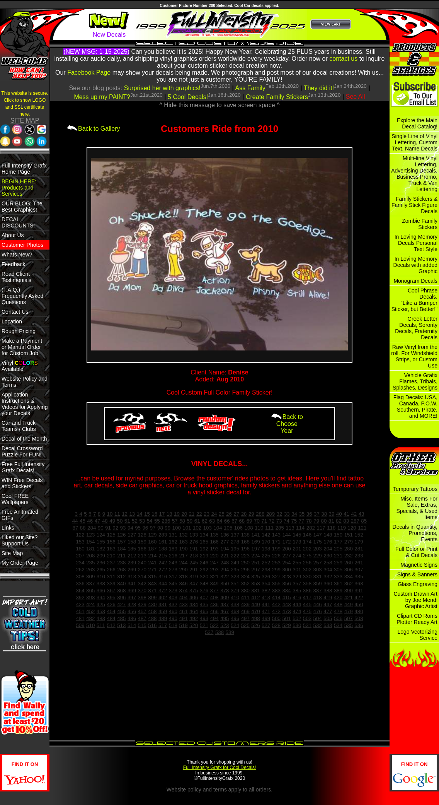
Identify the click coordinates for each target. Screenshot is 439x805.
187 (152, 549)
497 (245, 618)
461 (183, 611)
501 (286, 618)
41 (346, 514)
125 (111, 535)
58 (182, 521)
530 (297, 625)
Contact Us (15, 312)
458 (152, 611)
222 (235, 556)
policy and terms (207, 789)
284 (91, 528)
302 (307, 570)
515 (142, 625)
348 (204, 583)
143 (276, 535)
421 (348, 597)
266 (111, 570)
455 (121, 611)
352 (245, 583)
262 (80, 570)
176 (327, 542)
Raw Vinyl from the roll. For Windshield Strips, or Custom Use (414, 356)
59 (189, 521)
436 (214, 604)
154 (90, 542)
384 (286, 590)
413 (266, 597)
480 (358, 611)
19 (177, 514)
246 (204, 563)
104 (217, 528)
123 (90, 535)
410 (235, 597)
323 (235, 576)
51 (127, 521)
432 (173, 604)
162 (173, 542)
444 (297, 604)
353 (255, 583)
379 (235, 590)
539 (230, 632)
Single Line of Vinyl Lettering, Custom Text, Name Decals (414, 142)
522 (214, 625)
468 (235, 611)
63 (212, 521)
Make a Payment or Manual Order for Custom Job (22, 347)
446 (317, 604)
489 (162, 618)
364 (80, 590)
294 (224, 570)
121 (362, 528)
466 (214, 611)
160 (152, 542)
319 (193, 576)
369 (132, 590)
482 (90, 618)
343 (152, 583)
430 (152, 604)
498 (255, 618)
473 (286, 611)
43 (361, 514)
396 (121, 597)
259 (338, 563)
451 (80, 611)
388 (327, 590)
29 (251, 514)
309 (90, 576)
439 (245, 604)
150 (338, 535)
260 (348, 563)
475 (307, 611)
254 (286, 563)
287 (355, 521)
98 (160, 528)
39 (332, 514)
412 (255, 597)
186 (142, 549)
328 (286, 576)
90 (101, 528)
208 (90, 556)
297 (255, 570)
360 (327, 583)
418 (317, 597)
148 (327, 535)
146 (307, 535)
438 (235, 604)
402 (162, 597)
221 (224, 556)
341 (132, 583)
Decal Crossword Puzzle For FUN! (22, 451)
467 (224, 611)
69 (249, 521)
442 (276, 604)
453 (101, 611)
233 (358, 556)
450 (358, 604)
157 (121, 542)
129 (152, 535)
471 (266, 611)
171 (276, 542)
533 (327, 625)
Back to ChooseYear (287, 424)
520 (193, 625)
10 (110, 514)
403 (173, 597)
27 (236, 514)
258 (327, 563)
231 (338, 556)
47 (97, 521)
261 (358, 563)
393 (90, 597)
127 (132, 535)
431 (162, 604)
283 (162, 535)
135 (214, 535)
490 (173, 618)
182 (101, 549)
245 (193, 563)
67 (234, 521)
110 (259, 528)
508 (358, 618)
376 (204, 590)
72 (272, 521)
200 (286, 549)
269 (132, 570)
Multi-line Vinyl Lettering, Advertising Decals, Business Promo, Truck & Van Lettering (414, 173)
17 (162, 514)
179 (358, 542)
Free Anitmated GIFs (20, 515)
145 (297, 535)
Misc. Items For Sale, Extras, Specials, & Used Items (416, 508)
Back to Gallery (93, 128)
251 (255, 563)
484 (111, 618)
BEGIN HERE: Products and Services (19, 187)
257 (317, 563)
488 (152, 618)
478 (338, 611)
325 (255, 576)
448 (338, 604)
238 (121, 563)
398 (142, 597)
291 (193, 570)
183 (111, 549)
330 (307, 576)
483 (101, 618)
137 (235, 535)
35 (302, 514)
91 (108, 528)
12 (125, 514)
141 (255, 535)
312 (121, 576)
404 (183, 597)
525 (245, 625)
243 (173, 563)
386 (307, 590)
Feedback (13, 264)
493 (204, 618)
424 (90, 604)
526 (255, 625)
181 (90, 549)
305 (338, 570)
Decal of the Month (24, 439)
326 (266, 576)
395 (111, 597)
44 (75, 521)
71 (264, 521)
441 (266, 604)
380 (245, 590)
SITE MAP (24, 120)
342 (142, 583)
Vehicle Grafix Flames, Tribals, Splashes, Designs (415, 381)
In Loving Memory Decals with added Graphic (415, 265)
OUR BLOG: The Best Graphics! (22, 206)
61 (197, 521)
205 (338, 549)
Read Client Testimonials (16, 277)
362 (348, 583)
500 (276, 618)
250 (245, 563)
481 (80, 618)
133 (193, 535)
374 (183, 590)
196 (245, 549)
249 (235, 563)
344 (162, 583)
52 (135, 521)
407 (204, 597)
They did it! (319, 88)
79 (316, 521)
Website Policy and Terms (25, 382)
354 (266, 583)
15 (147, 514)
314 (142, 576)
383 (276, 590)
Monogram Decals (415, 281)
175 (317, 542)
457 (142, 611)
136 (224, 535)
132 (183, 535)
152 (358, 535)
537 (209, 632)
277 (224, 542)
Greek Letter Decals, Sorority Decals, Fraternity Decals (416, 328)
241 (152, 563)
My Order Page (20, 563)
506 (338, 618)
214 (152, 556)
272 (162, 570)
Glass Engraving (417, 584)
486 (132, 618)
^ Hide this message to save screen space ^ (219, 105)
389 (338, 590)
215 (162, 556)
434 (193, 604)
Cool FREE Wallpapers (15, 499)
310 (101, 576)
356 (286, 583)
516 (152, 625)
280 (348, 549)
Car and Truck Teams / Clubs (19, 426)
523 (224, 625)
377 (214, 590)
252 (266, 563)
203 (317, 549)
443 (286, 604)
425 (101, 604)
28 (244, 514)
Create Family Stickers (277, 97)
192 (204, 549)
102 (197, 528)
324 (245, 576)
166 (214, 542)
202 (307, 549)
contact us (343, 58)
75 (294, 521)
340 (121, 583)
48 (105, 521)
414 (276, 597)
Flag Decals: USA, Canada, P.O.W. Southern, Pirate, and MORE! (415, 406)
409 (224, 597)
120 (352, 528)
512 (111, 625)
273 (173, 570)
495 (224, 618)
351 (235, 583)
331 (317, 576)
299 (276, 570)
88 (83, 528)
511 (101, 625)
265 (101, 570)
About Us (13, 235)
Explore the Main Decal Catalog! (417, 123)
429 (142, 604)
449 (348, 604)
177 (338, 542)
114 (300, 528)
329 (297, 576)
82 (339, 521)
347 (193, 583)
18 (169, 514)
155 (101, 542)
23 (206, 514)
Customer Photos (22, 245)
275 (307, 556)
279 (348, 542)
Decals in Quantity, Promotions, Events (415, 533)
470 (255, 611)
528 (276, 625)
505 (327, 618)
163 (183, 542)
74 (286, 521)
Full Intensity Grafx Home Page (24, 168)
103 (207, 528)
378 (224, 590)
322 (224, 576)
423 (80, 604)
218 (193, 556)
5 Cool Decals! (188, 97)
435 (204, 604)
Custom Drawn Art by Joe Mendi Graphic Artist (415, 600)
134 (204, 535)
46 (90, 521)
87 (75, 528)
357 (297, 583)
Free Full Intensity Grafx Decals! (23, 467)
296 (245, 570)
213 (142, 556)
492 (193, 618)
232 (348, 556)
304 (327, 570)
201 (297, 549)
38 (324, 514)
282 (310, 528)
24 (214, 514)
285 (280, 528)
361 (338, 583)
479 (348, 611)
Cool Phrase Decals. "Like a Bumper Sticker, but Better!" (414, 299)
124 (101, 535)
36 (309, 514)
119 (341, 528)
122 (80, 535)
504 (317, 618)
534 (338, 625)
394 (101, 597)
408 (214, 597)
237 (111, 563)
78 (309, 521)
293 (214, 570)
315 (152, 576)
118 (331, 528)
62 (205, 521)
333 (338, 576)
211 (121, 556)
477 (327, 611)
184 (121, 549)
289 (270, 514)
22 (199, 514)
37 (317, 514)
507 (348, 618)
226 (276, 556)
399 (152, 597)
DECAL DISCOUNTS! (18, 222)
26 (229, 514)
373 (173, 590)
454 (111, 611)
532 (317, 625)
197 (255, 549)
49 (112, 521)
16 (154, 514)
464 (193, 611)
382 (266, 590)
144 (286, 535)
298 (266, 570)
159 (142, 542)
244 (183, 563)
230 (327, 556)
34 (294, 514)
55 (157, 521)
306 (348, 570)
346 (183, 583)
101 (186, 528)
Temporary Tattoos (415, 489)
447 (327, 604)
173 (297, 542)
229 (317, 556)
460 (173, 611)
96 (145, 528)
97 (153, 528)
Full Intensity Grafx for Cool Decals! (219, 767)
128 (142, 535)
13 (132, 514)
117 (320, 528)
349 (214, 583)
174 (307, 542)
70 (257, 521)
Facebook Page (89, 72)
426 (111, 604)
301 (297, 570)
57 (175, 521)
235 (90, 563)
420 (338, 597)
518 (173, 625)
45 (82, 521)
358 (307, 583)
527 (266, 625)
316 (162, 576)
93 (123, 528)
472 (276, 611)
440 (255, 604)
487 (142, 618)
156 (111, 542)
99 (167, 528)
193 (214, 549)
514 (132, 625)
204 (327, 549)
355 (276, 583)
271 (152, 570)
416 (297, 597)
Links (8, 528)
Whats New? (17, 254)
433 (183, 604)
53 (142, 521)
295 (235, 570)
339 (111, 583)
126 (121, 535)
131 (173, 535)
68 (242, 521)
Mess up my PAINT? (102, 97)
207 (80, 556)
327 (276, 576)
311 (111, 576)
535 (348, 625)
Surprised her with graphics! (162, 88)
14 (140, 514)
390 (348, 590)
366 (101, 590)
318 (183, 576)
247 (214, 563)
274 (297, 556)
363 (358, 583)
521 (204, 625)
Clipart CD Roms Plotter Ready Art (416, 619)
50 (120, 521)
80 (324, 521)
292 (204, 570)
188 (162, 549)
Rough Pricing (19, 331)
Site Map (12, 553)
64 (220, 521)
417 (307, 597)
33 (287, 514)
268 (121, 570)
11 (117, 514)
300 (286, 570)
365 (90, 590)
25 (222, 514)
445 (307, 604)
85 (364, 521)
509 (80, 625)
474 (297, 611)
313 (132, 576)
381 (255, 590)
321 (214, 576)
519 (183, 625)
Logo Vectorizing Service (417, 635)
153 (80, 542)
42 (354, 514)
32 (279, 514)
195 (235, 549)
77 (302, 521)
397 (132, 597)
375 (193, 590)
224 (255, 556)
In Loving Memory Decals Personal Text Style (416, 243)
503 (307, 618)
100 (176, 528)
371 (152, 590)
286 (166, 521)
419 (327, 597)
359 (317, 583)
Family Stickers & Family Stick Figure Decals (414, 205)
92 (115, 528)
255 (297, 563)
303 (317, 570)
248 (224, 563)
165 (204, 542)
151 (348, 535)
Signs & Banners (417, 574)
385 (297, 590)
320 (204, 576)
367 (111, 590)
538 (219, 632)
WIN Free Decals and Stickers (22, 483)
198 (266, 549)
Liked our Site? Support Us (19, 540)
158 (132, 542)
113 (290, 528)
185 (132, 549)
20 (184, 514)
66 (227, 521)
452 (90, 611)
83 (346, 521)
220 (214, 556)
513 (121, 625)
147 (317, 535)
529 (286, 625)
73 (279, 521)
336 (80, 583)
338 (101, 583)
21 (192, 514)
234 (80, 563)
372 (162, 590)
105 (228, 528)
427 (121, 604)
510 (90, 625)
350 (224, 583)
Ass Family (250, 88)
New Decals (109, 34)
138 (245, 535)
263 (90, 570)
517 (162, 625)
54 (150, 521)
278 (235, 542)
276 (193, 542)
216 (173, 556)
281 (358, 549)
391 (358, 590)
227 (286, 556)
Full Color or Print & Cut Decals (416, 552)
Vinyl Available (20, 366)
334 (348, 576)
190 (183, 549)
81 (331, 521)
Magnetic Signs (418, 565)
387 (317, 590)
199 (276, 549)
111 (269, 528)
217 (183, 556)
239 (132, 563)
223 (245, 556)
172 (286, 542)
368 (121, 590)
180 (80, 549)
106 (238, 528)
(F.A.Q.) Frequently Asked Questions (22, 296)
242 (162, 563)
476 (317, 611)
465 (204, 611)
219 (204, 556)
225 (266, 556)
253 (276, 563)
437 (224, 604)
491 (183, 618)
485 (121, 618)
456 (132, 611)
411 (245, 597)
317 (173, 576)
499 (266, 618)
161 (162, 542)
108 (249, 528)
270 (142, 570)
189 (173, 549)
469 (245, 611)
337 (90, 583)
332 (327, 576)
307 (358, 570)
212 (132, 556)
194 (224, 549)
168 (245, 542)
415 (286, 597)
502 (297, 618)
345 (173, 583)
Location (12, 321)
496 (235, 618)
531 (307, 625)
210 (111, 556)
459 (162, 611)
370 (142, 590)
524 (235, 625)
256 (307, 563)
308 (80, 576)
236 (101, 563)
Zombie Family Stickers (419, 224)
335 (358, 576)
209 (101, 556)
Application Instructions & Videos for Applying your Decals (25, 403)
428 (132, 604)
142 (266, 535)
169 (255, 542)
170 (266, 542)
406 (193, 597)
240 (142, 563)
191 (193, 549)
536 (358, 625)
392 (80, 597)
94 (130, 528)
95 (138, 528)
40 (339, 514)
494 (214, 618)
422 (358, 597)
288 (260, 514)
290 (183, 570)
